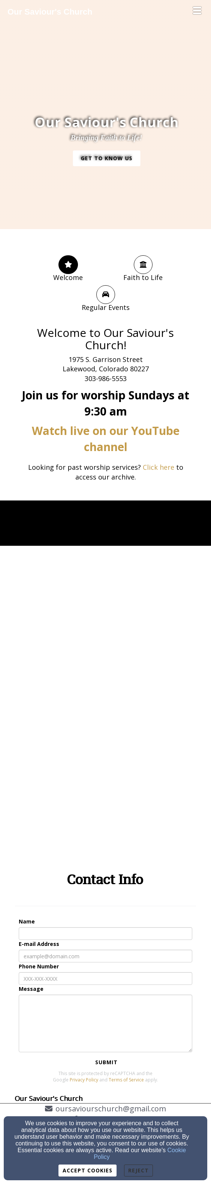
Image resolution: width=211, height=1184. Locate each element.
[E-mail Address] (105, 956)
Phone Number (39, 966)
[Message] (105, 1023)
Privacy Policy (84, 1080)
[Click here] (158, 467)
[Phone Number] (105, 978)
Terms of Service (126, 1080)
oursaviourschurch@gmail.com (110, 1109)
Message (31, 988)
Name (27, 921)
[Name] (105, 933)
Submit (106, 1062)
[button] (110, 158)
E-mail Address (39, 943)
